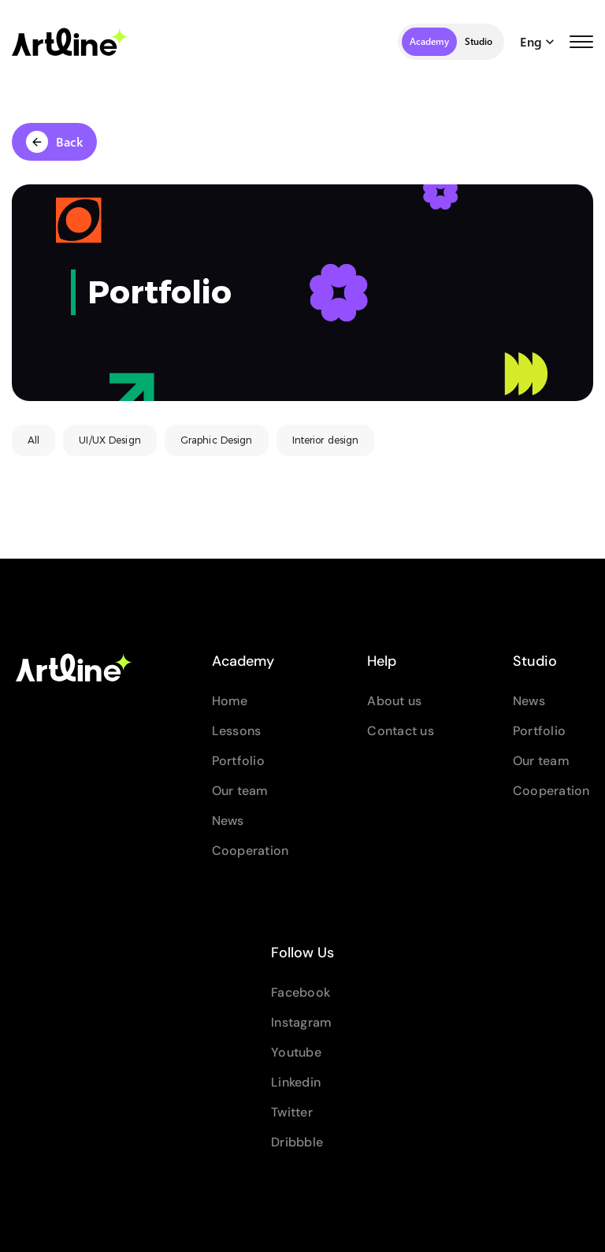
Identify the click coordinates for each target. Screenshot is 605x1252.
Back (54, 142)
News (228, 820)
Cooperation (250, 850)
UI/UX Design (109, 440)
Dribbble (297, 1142)
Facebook (300, 992)
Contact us (400, 731)
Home (230, 701)
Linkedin (296, 1082)
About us (394, 701)
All (33, 440)
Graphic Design (216, 440)
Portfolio (238, 760)
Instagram (301, 1022)
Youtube (296, 1052)
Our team (240, 790)
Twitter (292, 1112)
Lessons (237, 731)
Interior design (325, 440)
